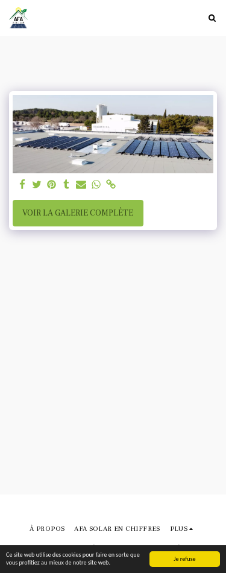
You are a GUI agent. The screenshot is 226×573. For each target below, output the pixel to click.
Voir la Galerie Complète (77, 213)
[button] (212, 18)
